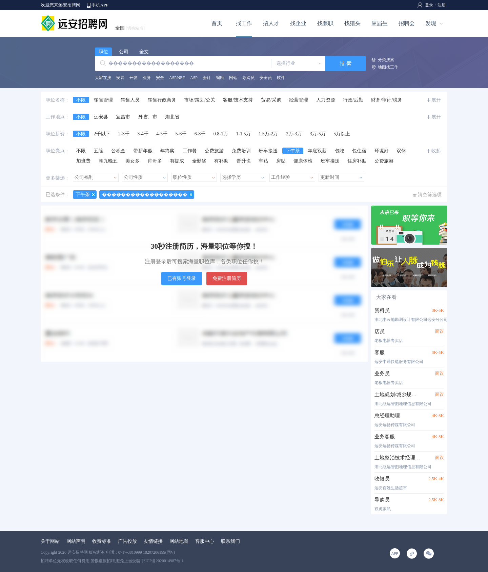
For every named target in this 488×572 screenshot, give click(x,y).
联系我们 (230, 541)
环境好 (381, 150)
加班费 (83, 161)
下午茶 (293, 150)
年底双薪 (317, 150)
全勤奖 (199, 161)
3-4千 (142, 133)
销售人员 (130, 99)
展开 (436, 99)
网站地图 (178, 541)
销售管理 (103, 99)
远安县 (101, 116)
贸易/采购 (271, 99)
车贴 (263, 161)
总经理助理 (387, 415)
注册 (442, 5)
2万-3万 (294, 133)
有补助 (221, 161)
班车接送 (268, 150)
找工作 (244, 23)
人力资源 (325, 99)
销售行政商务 (162, 99)
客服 (379, 352)
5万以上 (341, 133)
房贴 (281, 161)
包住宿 (359, 150)
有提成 (177, 161)
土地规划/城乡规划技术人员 (397, 394)
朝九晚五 (108, 161)
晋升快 (244, 161)
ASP (194, 77)
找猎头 (352, 23)
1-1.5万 (243, 133)
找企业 (298, 23)
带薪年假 (143, 150)
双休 (401, 150)
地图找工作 (388, 67)
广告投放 (127, 541)
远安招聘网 (77, 552)
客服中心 (204, 541)
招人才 (271, 23)
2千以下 (102, 133)
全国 (130, 28)
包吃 (339, 150)
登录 (429, 5)
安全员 (266, 77)
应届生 (379, 23)
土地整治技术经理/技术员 (397, 457)
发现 (430, 23)
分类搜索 (386, 59)
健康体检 (302, 161)
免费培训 (241, 150)
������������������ (144, 194)
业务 (147, 77)
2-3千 (123, 133)
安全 (160, 77)
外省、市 (147, 116)
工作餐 (190, 150)
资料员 (382, 310)
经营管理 (298, 99)
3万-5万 (318, 133)
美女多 (132, 161)
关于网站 (50, 541)
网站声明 (75, 541)
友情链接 (153, 541)
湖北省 (172, 116)
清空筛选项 (430, 194)
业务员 (382, 373)
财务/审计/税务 (386, 99)
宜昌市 (123, 116)
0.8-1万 (221, 133)
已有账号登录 (181, 278)
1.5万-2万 (268, 133)
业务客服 (384, 436)
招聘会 (407, 23)
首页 (216, 23)
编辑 (220, 77)
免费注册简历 (226, 278)
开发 (133, 77)
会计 (207, 77)
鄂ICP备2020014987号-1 (162, 560)
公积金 (118, 150)
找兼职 (325, 23)
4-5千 (161, 133)
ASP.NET (177, 77)
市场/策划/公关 (199, 99)
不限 (81, 99)
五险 (98, 150)
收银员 (382, 478)
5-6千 (181, 133)
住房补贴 (356, 161)
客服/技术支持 (238, 99)
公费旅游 (214, 150)
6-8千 (200, 133)
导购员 (248, 77)
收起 (436, 150)
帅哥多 (155, 161)
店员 (379, 331)
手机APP (100, 4)
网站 (233, 77)
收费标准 (101, 541)
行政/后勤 (353, 99)
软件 (281, 77)
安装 (120, 77)
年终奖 (167, 150)
